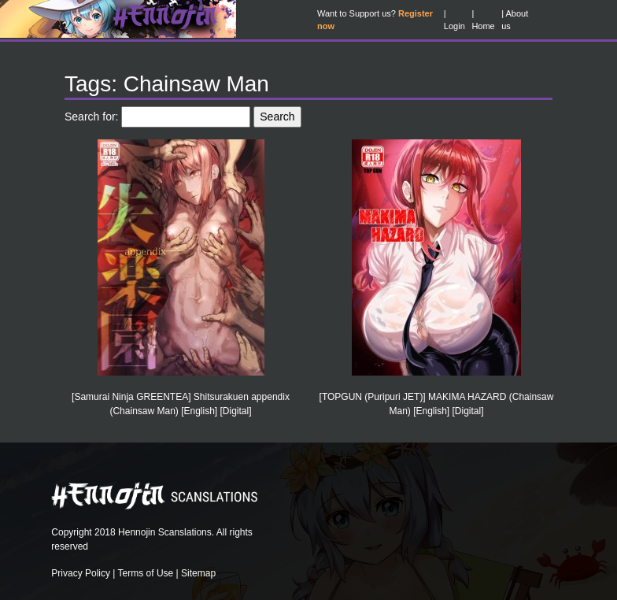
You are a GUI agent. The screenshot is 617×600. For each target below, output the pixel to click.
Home (482, 26)
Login (454, 26)
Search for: (91, 116)
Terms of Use (146, 573)
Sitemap (198, 573)
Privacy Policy (80, 573)
